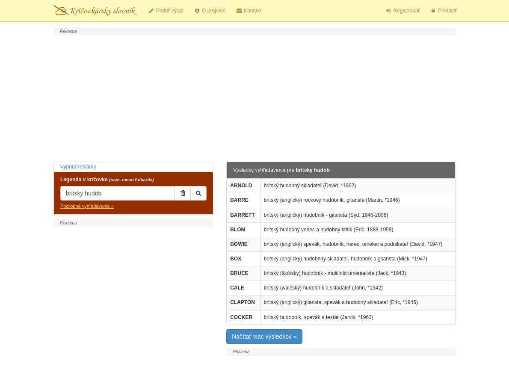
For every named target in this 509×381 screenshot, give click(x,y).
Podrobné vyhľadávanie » (87, 206)
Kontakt (248, 11)
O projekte (209, 11)
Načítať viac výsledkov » (264, 336)
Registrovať (402, 11)
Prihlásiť (443, 11)
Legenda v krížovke (107, 180)
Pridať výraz (165, 11)
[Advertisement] (254, 97)
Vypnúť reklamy (78, 167)
